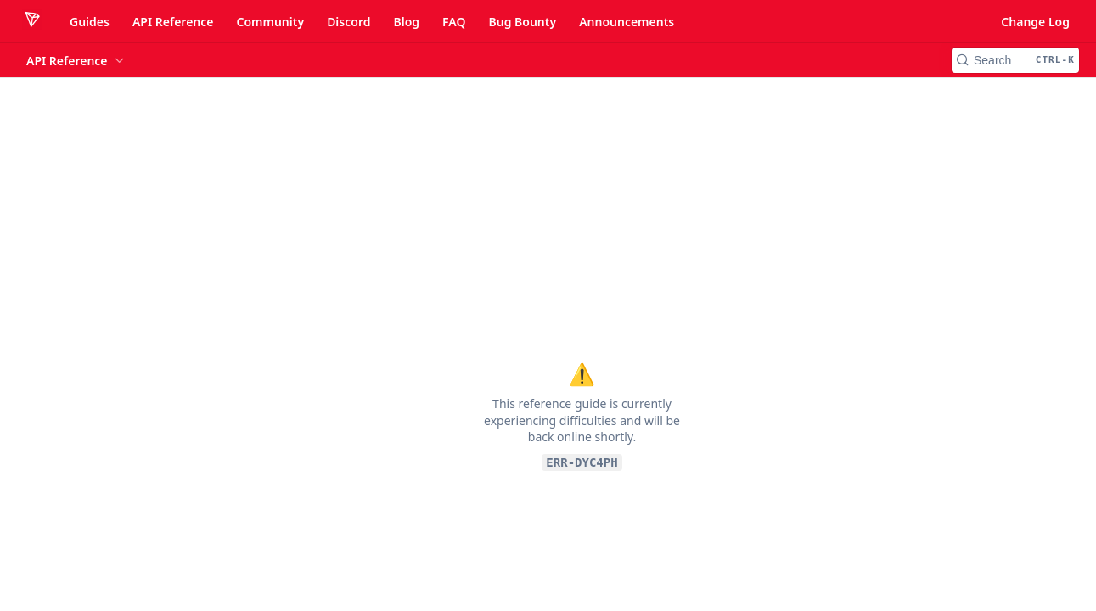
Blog (406, 22)
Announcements (626, 22)
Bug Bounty (522, 22)
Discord (348, 22)
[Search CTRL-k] (1015, 60)
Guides (90, 22)
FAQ (453, 22)
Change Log (1035, 22)
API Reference (173, 22)
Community (270, 22)
